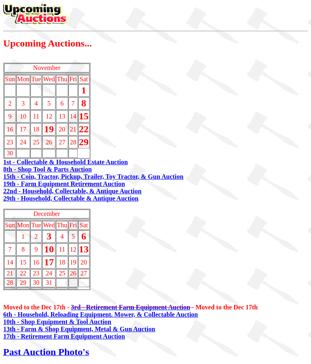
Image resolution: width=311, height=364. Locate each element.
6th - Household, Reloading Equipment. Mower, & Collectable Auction (100, 314)
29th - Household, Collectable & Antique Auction (70, 198)
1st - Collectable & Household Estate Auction (65, 162)
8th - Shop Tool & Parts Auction (47, 169)
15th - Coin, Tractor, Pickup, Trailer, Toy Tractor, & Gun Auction (93, 176)
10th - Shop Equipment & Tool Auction (57, 321)
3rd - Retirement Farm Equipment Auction (130, 307)
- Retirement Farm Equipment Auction (70, 336)
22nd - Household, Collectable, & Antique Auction (72, 191)
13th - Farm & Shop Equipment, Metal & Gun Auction (79, 329)
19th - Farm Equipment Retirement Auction (64, 183)
